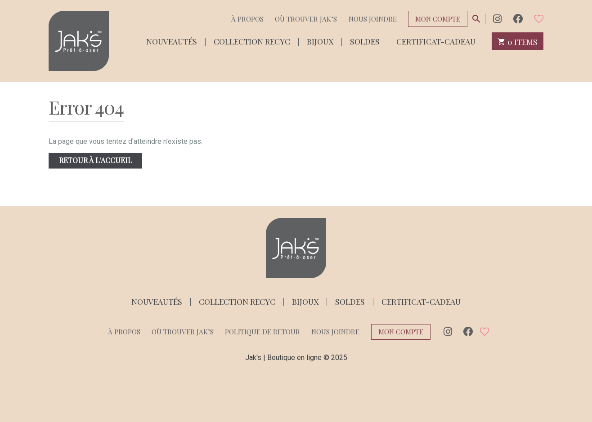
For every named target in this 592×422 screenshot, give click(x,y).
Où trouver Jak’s (306, 18)
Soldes (365, 41)
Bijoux (320, 41)
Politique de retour (262, 331)
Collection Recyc (252, 41)
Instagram (497, 18)
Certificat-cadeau (435, 41)
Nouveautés (171, 41)
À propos (247, 18)
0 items (518, 41)
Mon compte (437, 18)
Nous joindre (373, 18)
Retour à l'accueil (95, 160)
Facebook (518, 18)
